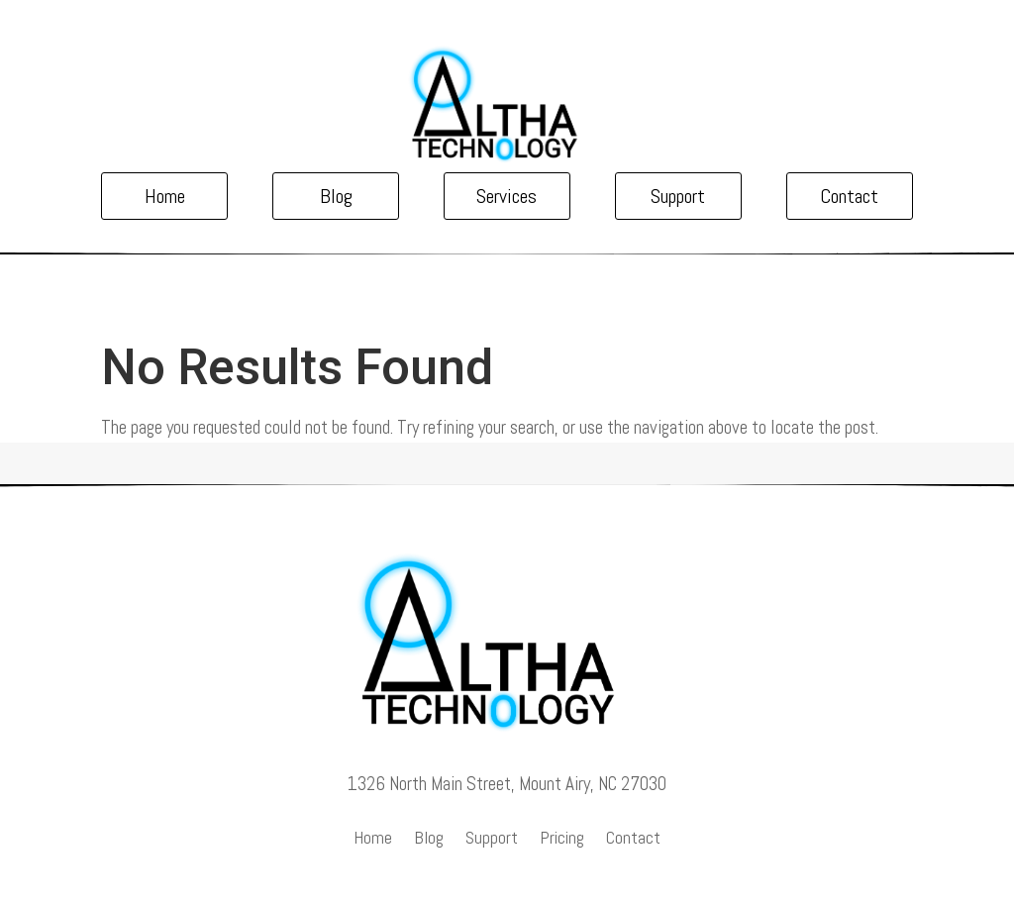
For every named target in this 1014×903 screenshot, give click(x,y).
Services (506, 196)
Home (165, 196)
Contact (849, 196)
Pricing (562, 840)
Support (678, 196)
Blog (336, 196)
